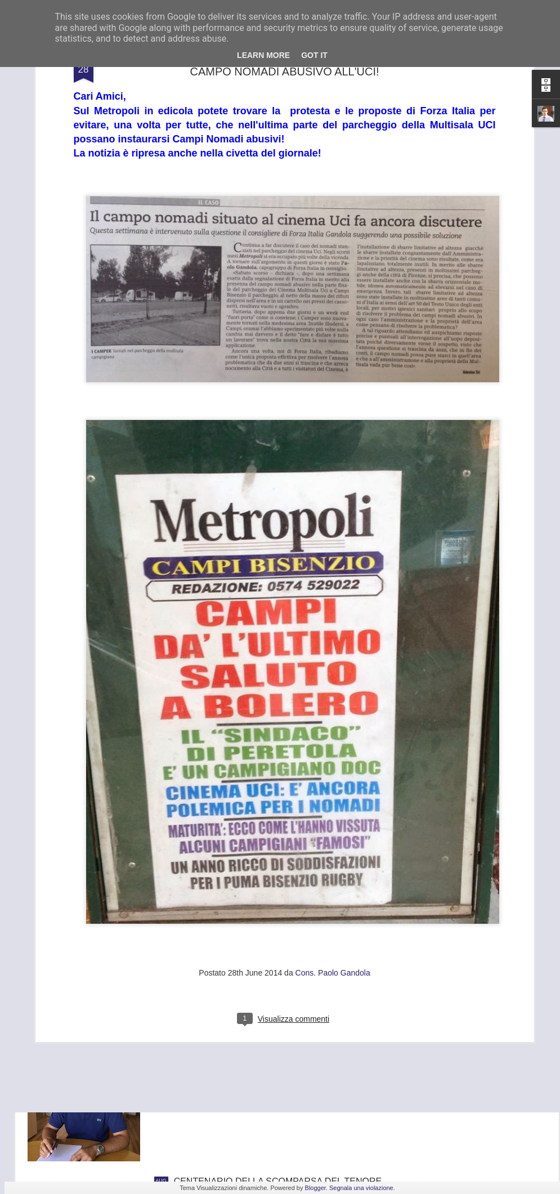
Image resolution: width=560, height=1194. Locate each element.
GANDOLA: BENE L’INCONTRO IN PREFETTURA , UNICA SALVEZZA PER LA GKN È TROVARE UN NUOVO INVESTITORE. (278, 1064)
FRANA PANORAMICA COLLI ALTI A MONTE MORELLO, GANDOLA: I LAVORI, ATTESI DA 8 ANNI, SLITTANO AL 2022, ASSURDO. (270, 936)
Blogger (315, 1187)
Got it (314, 55)
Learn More (263, 55)
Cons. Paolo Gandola (332, 853)
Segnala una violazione (361, 1187)
